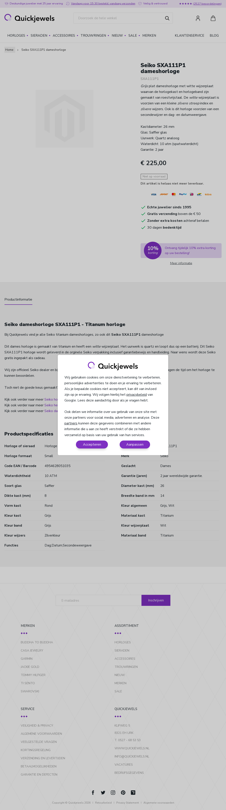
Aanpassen (134, 444)
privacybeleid (136, 394)
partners (70, 423)
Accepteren (92, 444)
